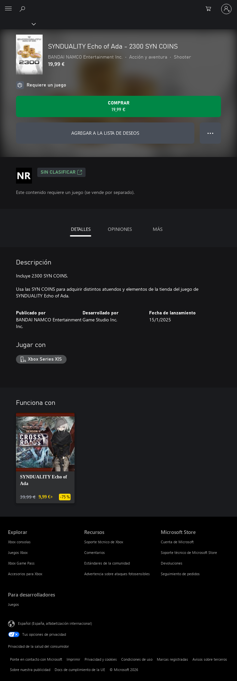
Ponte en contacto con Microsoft (36, 659)
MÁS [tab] (157, 229)
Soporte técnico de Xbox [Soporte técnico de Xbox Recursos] (103, 542)
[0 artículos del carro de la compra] (210, 9)
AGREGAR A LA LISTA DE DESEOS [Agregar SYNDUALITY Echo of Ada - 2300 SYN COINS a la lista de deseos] (105, 133)
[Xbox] (17, 23)
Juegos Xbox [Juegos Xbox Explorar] (18, 552)
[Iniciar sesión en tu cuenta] (226, 9)
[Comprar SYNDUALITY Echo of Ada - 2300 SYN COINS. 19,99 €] (118, 106)
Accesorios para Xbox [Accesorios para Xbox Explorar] (25, 574)
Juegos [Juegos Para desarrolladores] (13, 604)
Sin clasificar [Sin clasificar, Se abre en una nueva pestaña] (61, 172)
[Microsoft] (118, 5)
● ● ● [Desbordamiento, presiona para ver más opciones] (210, 133)
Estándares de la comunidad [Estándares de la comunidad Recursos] (107, 563)
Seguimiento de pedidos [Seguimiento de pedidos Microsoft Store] (180, 574)
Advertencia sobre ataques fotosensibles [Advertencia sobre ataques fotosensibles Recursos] (117, 574)
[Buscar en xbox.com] (23, 8)
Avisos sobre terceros (209, 659)
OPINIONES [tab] (120, 229)
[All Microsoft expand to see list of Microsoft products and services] (8, 9)
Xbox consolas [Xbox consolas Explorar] (19, 542)
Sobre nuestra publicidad (30, 669)
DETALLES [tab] (81, 229)
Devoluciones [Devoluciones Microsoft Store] (171, 563)
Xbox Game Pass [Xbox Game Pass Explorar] (21, 563)
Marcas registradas (172, 659)
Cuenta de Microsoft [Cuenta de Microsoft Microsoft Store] (177, 542)
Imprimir (73, 659)
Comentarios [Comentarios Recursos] (94, 552)
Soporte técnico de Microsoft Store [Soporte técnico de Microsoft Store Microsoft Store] (189, 552)
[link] (45, 458)
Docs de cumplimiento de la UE (80, 669)
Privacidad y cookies (101, 659)
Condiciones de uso (136, 659)
